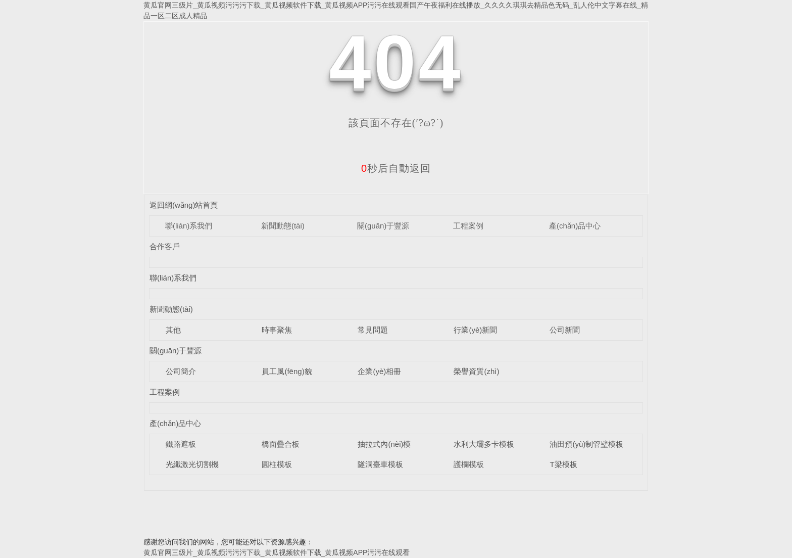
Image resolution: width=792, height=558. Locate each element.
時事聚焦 (277, 330)
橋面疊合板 (281, 444)
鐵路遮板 (181, 444)
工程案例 (468, 225)
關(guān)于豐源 (383, 225)
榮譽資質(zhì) (476, 371)
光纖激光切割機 (192, 464)
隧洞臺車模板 (380, 464)
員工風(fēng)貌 (287, 371)
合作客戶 (165, 246)
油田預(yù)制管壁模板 (586, 444)
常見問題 (373, 330)
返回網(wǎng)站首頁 (184, 205)
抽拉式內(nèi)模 (384, 444)
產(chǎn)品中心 (575, 225)
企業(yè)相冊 (379, 371)
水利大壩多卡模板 (484, 444)
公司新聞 (565, 330)
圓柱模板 (277, 464)
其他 (173, 330)
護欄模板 (469, 464)
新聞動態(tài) (283, 225)
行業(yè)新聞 (475, 330)
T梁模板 (563, 464)
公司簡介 (181, 371)
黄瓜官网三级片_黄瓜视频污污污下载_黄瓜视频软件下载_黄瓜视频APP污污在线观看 (276, 552)
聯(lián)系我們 (188, 225)
